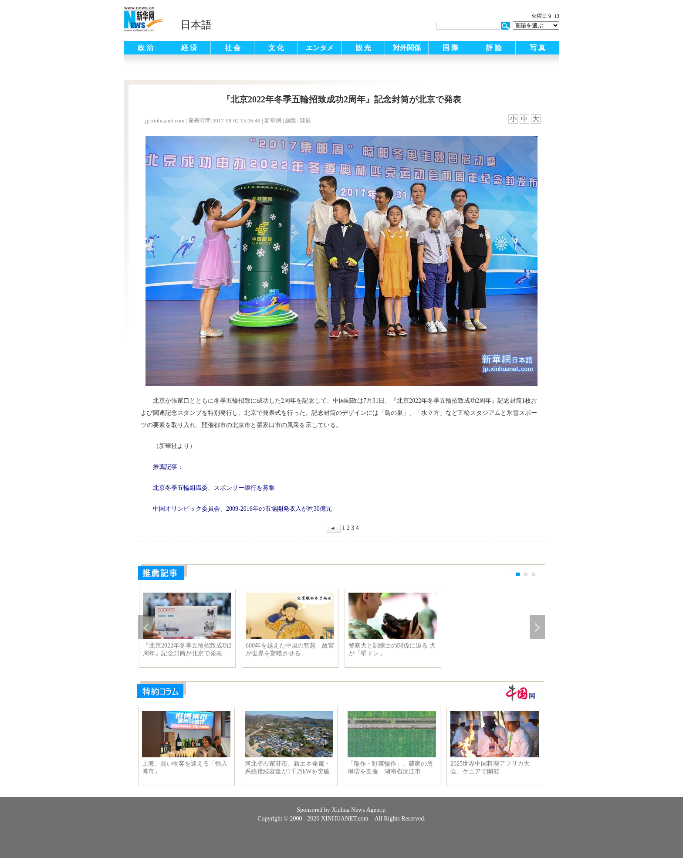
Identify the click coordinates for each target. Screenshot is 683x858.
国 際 (450, 47)
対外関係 (407, 47)
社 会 (232, 47)
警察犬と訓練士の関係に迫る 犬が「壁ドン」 (392, 649)
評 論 (494, 47)
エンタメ (320, 47)
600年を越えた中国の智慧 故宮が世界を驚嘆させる (290, 649)
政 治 (145, 47)
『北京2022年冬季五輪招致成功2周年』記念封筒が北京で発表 (187, 649)
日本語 (196, 25)
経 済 (189, 47)
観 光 (363, 47)
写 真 (537, 47)
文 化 (276, 47)
